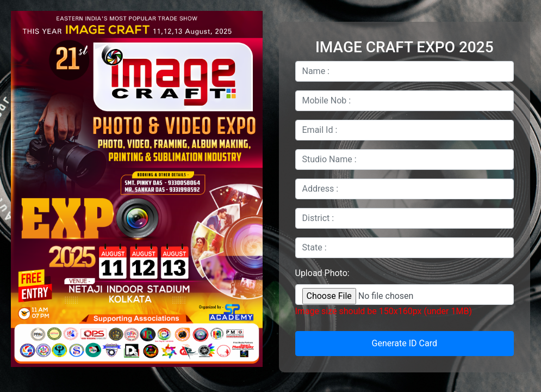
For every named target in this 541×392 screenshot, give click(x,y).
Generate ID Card (404, 343)
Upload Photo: (322, 273)
